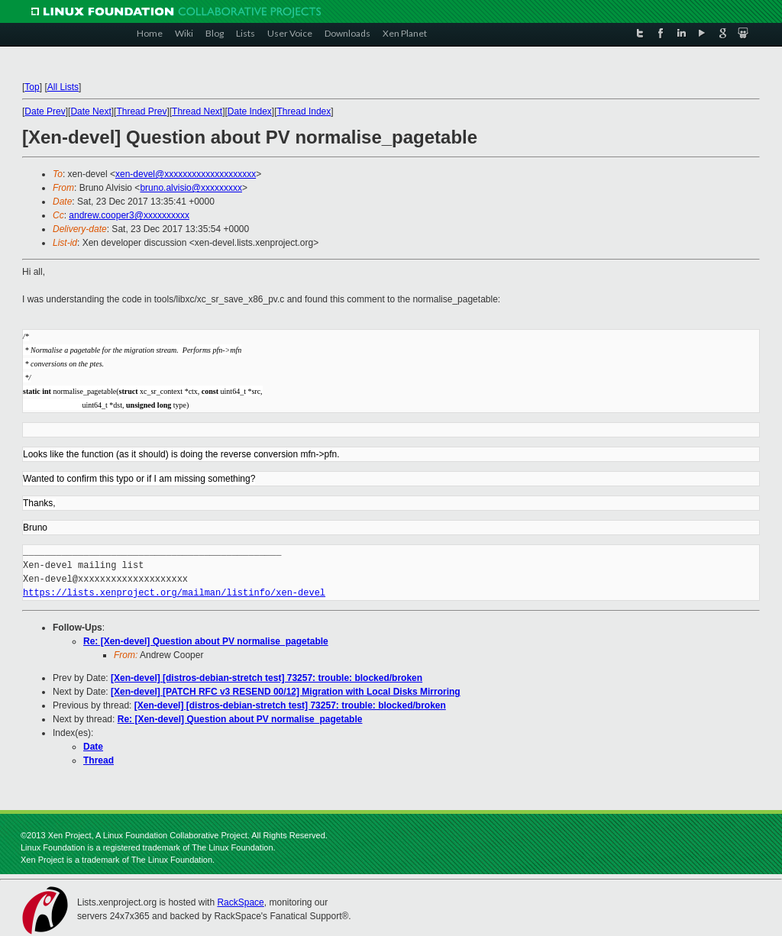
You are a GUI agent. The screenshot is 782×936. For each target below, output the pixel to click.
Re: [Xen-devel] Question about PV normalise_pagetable (205, 641)
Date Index (250, 111)
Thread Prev (141, 111)
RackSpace (240, 902)
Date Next (90, 111)
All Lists (63, 87)
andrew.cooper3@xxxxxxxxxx (129, 215)
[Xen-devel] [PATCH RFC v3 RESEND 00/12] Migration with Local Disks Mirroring (285, 691)
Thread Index (304, 111)
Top (31, 87)
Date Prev (44, 111)
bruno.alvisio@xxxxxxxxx (191, 187)
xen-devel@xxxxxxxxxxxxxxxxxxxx (185, 174)
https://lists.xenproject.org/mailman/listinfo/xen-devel (174, 592)
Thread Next (197, 111)
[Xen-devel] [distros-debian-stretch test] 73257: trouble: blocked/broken (266, 678)
